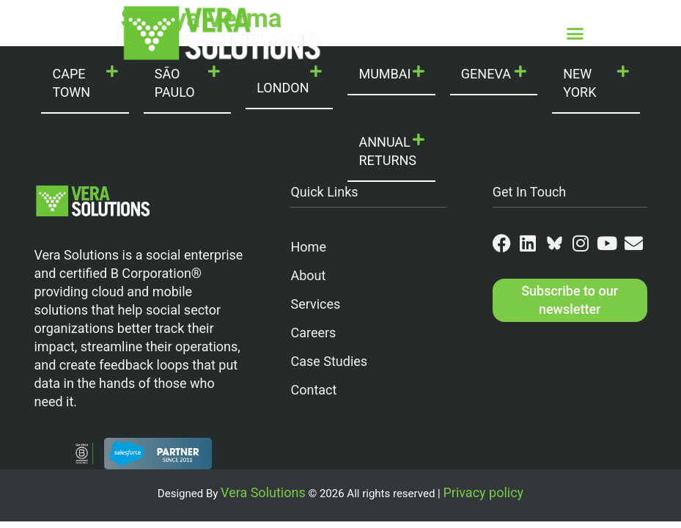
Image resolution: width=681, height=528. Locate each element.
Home (307, 246)
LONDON (283, 87)
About (307, 275)
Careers (313, 332)
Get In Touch (530, 191)
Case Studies (328, 361)
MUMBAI (384, 73)
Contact (313, 389)
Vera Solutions (263, 492)
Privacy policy (483, 492)
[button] (575, 33)
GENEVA (486, 73)
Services (315, 304)
